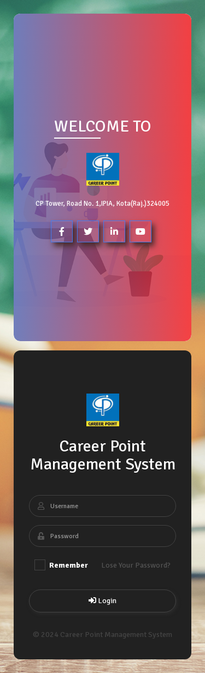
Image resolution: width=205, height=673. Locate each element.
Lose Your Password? (136, 565)
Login (102, 600)
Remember (61, 564)
